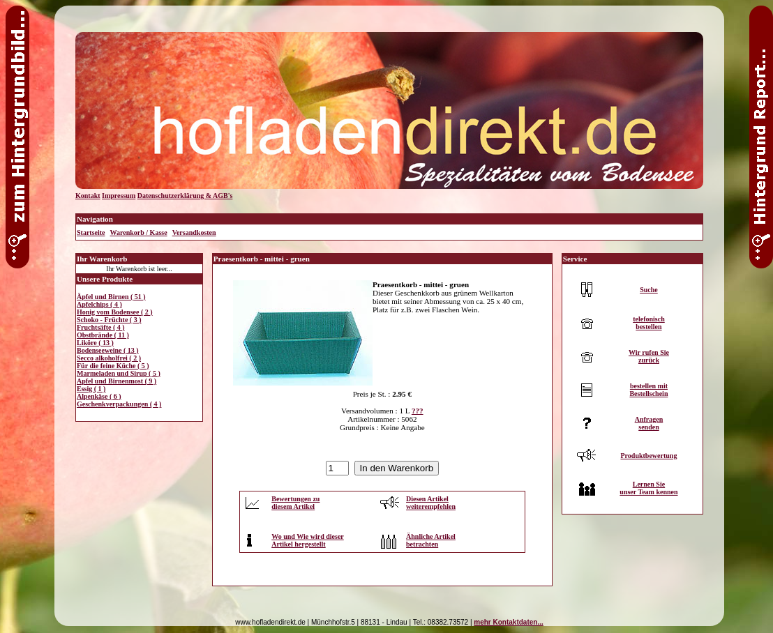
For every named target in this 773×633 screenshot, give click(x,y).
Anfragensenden (649, 423)
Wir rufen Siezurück (649, 356)
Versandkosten (194, 232)
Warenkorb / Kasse (138, 232)
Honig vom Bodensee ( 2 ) (115, 312)
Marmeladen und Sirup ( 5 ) (118, 373)
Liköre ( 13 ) (95, 342)
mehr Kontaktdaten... (508, 622)
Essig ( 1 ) (91, 388)
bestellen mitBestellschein (648, 389)
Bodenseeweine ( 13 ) (108, 350)
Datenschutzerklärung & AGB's (185, 195)
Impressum (118, 195)
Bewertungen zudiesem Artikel (295, 502)
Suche (649, 289)
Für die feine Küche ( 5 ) (113, 365)
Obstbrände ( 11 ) (103, 335)
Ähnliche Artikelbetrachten (431, 540)
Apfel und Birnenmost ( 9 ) (116, 381)
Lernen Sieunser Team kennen (648, 488)
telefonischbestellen (649, 322)
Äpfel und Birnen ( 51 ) (111, 296)
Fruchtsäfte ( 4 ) (101, 327)
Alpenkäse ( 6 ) (99, 396)
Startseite (91, 232)
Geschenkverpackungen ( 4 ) (119, 404)
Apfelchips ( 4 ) (99, 304)
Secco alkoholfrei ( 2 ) (109, 358)
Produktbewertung (648, 455)
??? (417, 410)
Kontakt (87, 195)
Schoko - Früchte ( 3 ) (109, 319)
